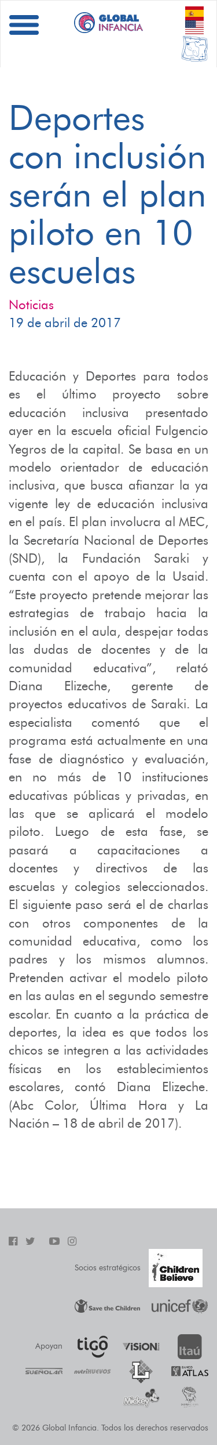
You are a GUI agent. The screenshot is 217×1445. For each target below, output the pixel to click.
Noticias (31, 305)
